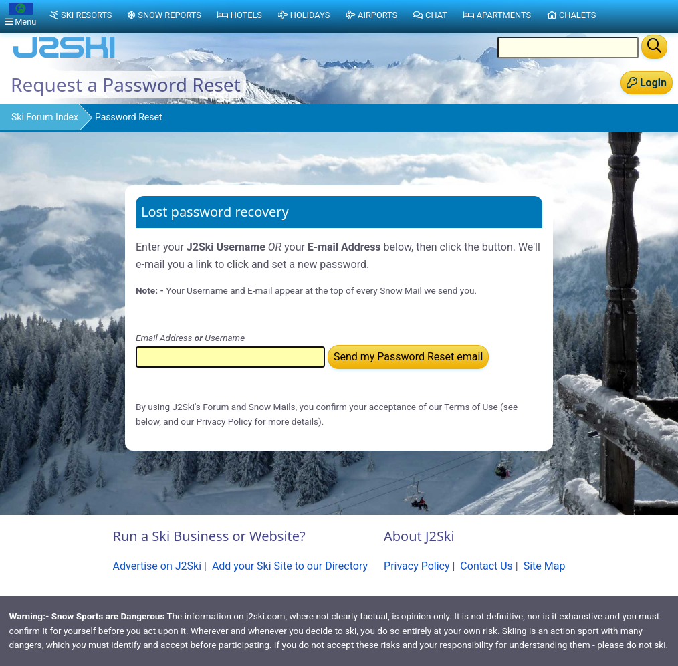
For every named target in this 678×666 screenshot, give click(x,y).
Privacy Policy (417, 566)
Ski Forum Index (44, 117)
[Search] (654, 47)
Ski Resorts (80, 15)
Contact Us (486, 566)
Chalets (571, 15)
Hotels (239, 15)
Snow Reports (164, 15)
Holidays (304, 15)
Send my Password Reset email (408, 356)
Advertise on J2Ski (157, 566)
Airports (371, 15)
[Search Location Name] (568, 47)
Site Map (545, 566)
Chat (430, 15)
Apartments (497, 15)
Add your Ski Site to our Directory (290, 566)
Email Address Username (190, 337)
